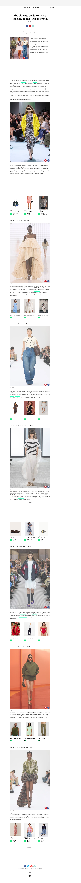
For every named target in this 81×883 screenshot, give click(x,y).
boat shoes (35, 81)
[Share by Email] (33, 26)
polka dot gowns (39, 394)
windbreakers (34, 613)
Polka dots (21, 389)
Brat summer (12, 712)
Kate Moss (17, 286)
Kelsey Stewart (30, 21)
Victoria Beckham (13, 717)
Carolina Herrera (31, 391)
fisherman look (23, 81)
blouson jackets (23, 613)
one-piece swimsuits (23, 616)
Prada (39, 167)
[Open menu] (9, 7)
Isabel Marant (37, 290)
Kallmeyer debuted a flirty (37, 816)
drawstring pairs (31, 615)
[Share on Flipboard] (31, 866)
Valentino (19, 717)
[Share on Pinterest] (30, 26)
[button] (66, 8)
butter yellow (38, 717)
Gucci (24, 717)
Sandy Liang (14, 170)
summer (36, 43)
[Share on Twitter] (28, 866)
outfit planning (41, 46)
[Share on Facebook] (27, 26)
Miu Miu (16, 494)
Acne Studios (17, 395)
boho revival (23, 86)
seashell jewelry (21, 497)
